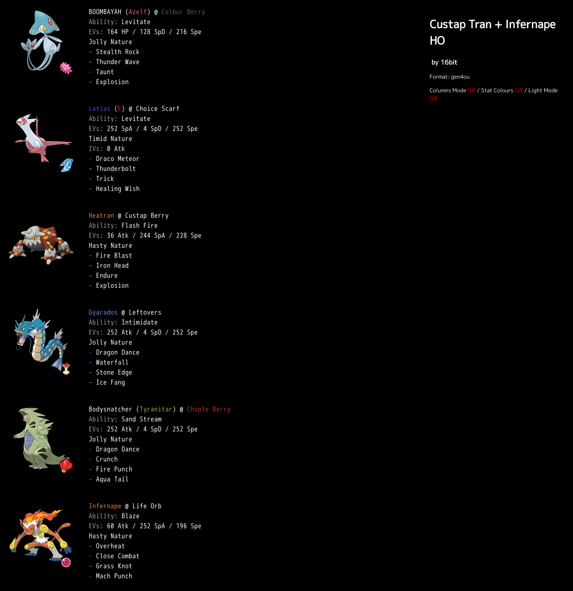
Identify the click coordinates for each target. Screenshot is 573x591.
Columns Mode (448, 90)
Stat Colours (497, 90)
